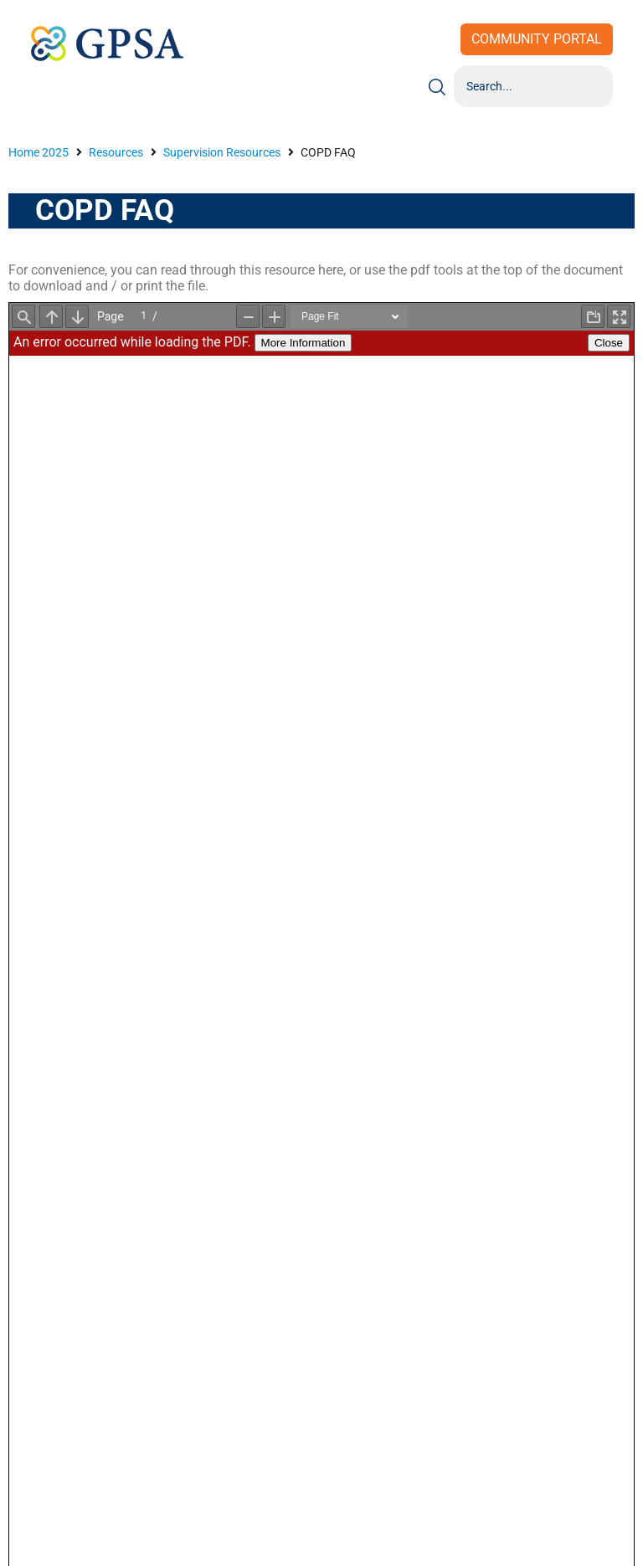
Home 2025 (38, 152)
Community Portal (536, 39)
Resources (116, 152)
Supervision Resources (221, 152)
